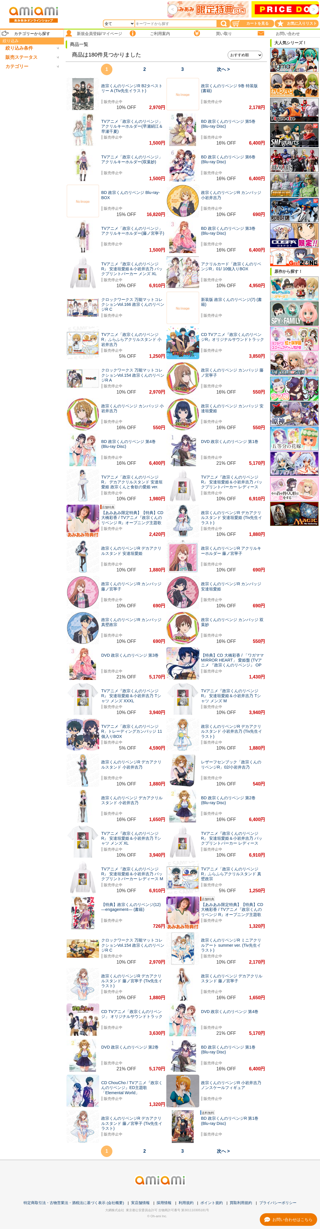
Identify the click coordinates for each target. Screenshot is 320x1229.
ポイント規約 (211, 1203)
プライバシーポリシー (277, 1203)
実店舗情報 (140, 1203)
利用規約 (186, 1203)
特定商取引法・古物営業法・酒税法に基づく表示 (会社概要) (74, 1203)
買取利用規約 (241, 1203)
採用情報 (164, 1203)
